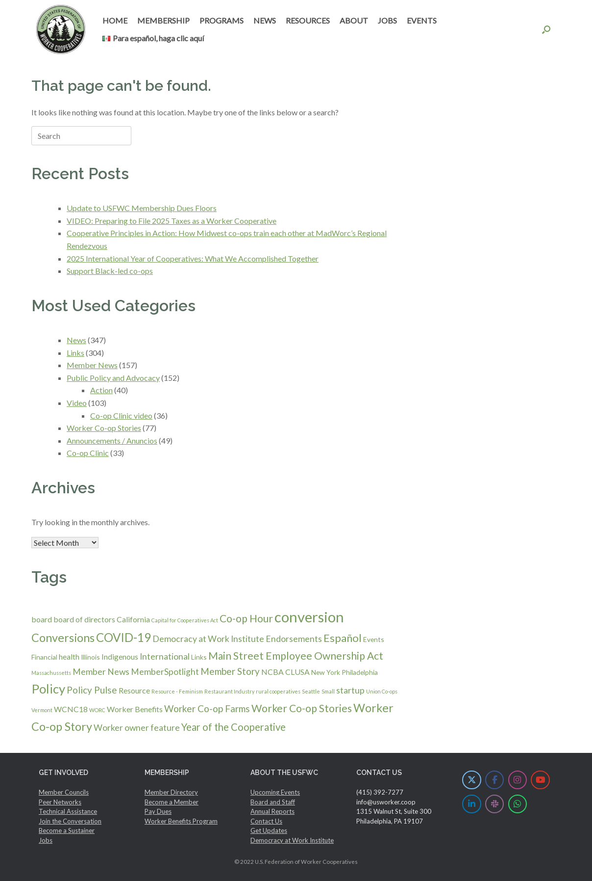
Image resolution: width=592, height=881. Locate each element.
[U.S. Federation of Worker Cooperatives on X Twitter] (471, 780)
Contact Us (266, 821)
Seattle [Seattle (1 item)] (311, 691)
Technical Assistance (68, 811)
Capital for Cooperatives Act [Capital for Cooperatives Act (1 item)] (184, 620)
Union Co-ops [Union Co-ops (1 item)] (381, 691)
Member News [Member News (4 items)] (101, 672)
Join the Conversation (70, 821)
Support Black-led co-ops (110, 270)
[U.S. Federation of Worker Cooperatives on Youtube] (540, 780)
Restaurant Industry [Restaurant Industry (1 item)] (229, 691)
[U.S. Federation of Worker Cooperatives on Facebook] (494, 780)
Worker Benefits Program (181, 821)
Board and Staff (272, 802)
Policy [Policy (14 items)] (48, 688)
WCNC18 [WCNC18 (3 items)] (71, 709)
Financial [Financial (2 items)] (44, 657)
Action (101, 390)
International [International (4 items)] (165, 656)
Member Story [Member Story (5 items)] (230, 671)
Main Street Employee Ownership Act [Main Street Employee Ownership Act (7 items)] (295, 655)
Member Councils (64, 792)
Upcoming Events (275, 792)
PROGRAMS (221, 20)
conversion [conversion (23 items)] (309, 616)
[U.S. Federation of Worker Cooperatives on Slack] (494, 804)
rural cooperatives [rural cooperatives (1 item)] (278, 691)
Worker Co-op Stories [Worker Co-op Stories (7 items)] (301, 708)
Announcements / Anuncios (112, 440)
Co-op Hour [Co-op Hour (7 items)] (246, 618)
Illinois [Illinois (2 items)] (90, 657)
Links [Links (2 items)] (199, 657)
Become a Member (171, 802)
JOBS (387, 20)
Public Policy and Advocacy (113, 377)
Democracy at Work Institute (292, 840)
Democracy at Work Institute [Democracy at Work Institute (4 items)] (208, 639)
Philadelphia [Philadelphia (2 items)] (360, 672)
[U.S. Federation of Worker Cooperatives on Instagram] (517, 780)
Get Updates (268, 830)
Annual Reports (272, 811)
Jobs (45, 840)
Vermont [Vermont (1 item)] (41, 710)
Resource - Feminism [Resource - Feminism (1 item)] (177, 691)
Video (77, 402)
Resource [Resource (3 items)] (134, 690)
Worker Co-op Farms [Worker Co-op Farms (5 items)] (207, 708)
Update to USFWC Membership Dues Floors (142, 208)
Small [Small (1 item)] (328, 691)
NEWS (264, 20)
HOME (114, 20)
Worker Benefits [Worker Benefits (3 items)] (135, 709)
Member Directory (171, 792)
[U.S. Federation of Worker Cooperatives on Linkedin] (471, 804)
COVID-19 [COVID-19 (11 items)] (123, 637)
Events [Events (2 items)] (373, 639)
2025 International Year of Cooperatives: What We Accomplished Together (193, 258)
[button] (546, 29)
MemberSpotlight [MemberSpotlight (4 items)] (165, 672)
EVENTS (422, 20)
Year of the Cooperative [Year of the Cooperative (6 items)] (233, 727)
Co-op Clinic (88, 452)
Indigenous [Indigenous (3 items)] (119, 656)
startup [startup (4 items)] (350, 690)
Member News (92, 365)
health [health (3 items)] (69, 656)
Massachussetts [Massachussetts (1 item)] (51, 672)
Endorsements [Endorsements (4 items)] (294, 639)
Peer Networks (60, 802)
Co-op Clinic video (121, 415)
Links (75, 352)
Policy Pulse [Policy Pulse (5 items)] (92, 689)
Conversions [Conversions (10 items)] (63, 637)
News (76, 340)
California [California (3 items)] (133, 619)
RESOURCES (308, 20)
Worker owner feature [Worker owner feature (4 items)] (137, 727)
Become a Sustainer (67, 830)
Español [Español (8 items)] (342, 637)
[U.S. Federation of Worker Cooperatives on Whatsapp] (517, 804)
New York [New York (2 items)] (325, 672)
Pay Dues (158, 811)
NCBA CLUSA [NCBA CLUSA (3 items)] (285, 671)
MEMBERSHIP (163, 20)
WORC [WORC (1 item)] (97, 710)
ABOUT (354, 20)
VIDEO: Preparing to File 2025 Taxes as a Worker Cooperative (171, 220)
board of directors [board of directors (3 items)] (84, 619)
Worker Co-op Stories (104, 427)
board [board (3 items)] (41, 619)
